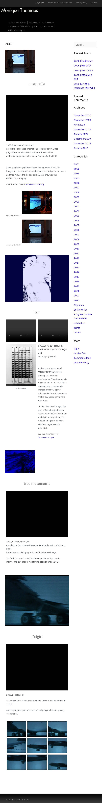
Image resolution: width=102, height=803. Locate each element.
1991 (77, 164)
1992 (77, 169)
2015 (77, 267)
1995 (77, 178)
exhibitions (80, 323)
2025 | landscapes (83, 61)
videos (77, 332)
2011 (77, 253)
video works (34, 23)
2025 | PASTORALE (83, 70)
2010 (77, 248)
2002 (77, 211)
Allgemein (79, 305)
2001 (77, 206)
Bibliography (81, 3)
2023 (77, 295)
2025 (77, 300)
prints (35, 26)
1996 (77, 183)
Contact (94, 3)
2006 (77, 230)
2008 (77, 239)
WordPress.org (81, 362)
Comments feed (82, 358)
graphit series (46, 26)
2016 (77, 272)
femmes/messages (46, 437)
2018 (77, 281)
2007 (77, 234)
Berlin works (48, 23)
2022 (77, 291)
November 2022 (82, 129)
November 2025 (82, 115)
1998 (77, 192)
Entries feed (80, 353)
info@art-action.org (35, 184)
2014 (77, 262)
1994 (77, 173)
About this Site (13, 799)
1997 (77, 187)
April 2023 (79, 124)
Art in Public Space (17, 30)
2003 (77, 216)
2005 (77, 225)
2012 (77, 258)
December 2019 (82, 138)
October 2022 (81, 134)
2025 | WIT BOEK (82, 65)
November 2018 (82, 143)
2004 (77, 220)
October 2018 (81, 148)
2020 (77, 286)
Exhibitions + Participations (60, 3)
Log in (77, 348)
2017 (77, 277)
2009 (77, 244)
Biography (40, 3)
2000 (77, 201)
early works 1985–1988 (19, 26)
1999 (77, 197)
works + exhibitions (17, 23)
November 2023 (82, 120)
